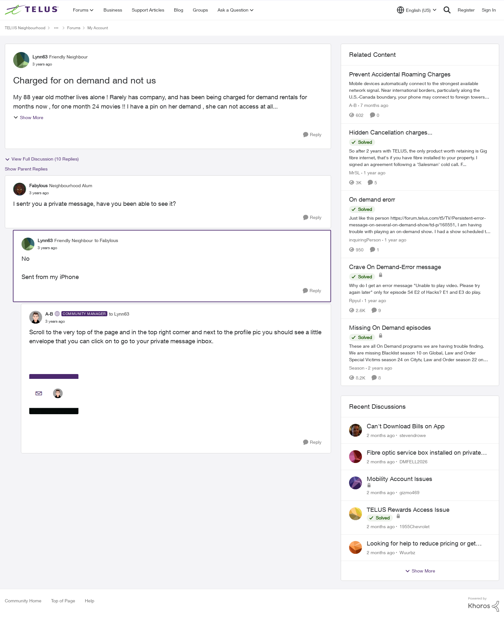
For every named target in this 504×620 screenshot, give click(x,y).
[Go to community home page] (32, 10)
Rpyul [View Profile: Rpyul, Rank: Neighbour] (355, 300)
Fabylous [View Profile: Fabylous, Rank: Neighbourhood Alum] (38, 185)
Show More (28, 117)
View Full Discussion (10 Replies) (42, 159)
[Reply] (312, 134)
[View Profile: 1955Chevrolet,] (355, 513)
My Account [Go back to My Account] (97, 27)
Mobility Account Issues (399, 478)
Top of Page (63, 600)
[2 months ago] (381, 435)
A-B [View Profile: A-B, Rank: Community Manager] (49, 314)
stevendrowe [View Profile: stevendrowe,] (413, 435)
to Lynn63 (119, 314)
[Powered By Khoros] (483, 604)
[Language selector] (416, 10)
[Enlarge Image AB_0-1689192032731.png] (53, 394)
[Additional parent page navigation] (56, 27)
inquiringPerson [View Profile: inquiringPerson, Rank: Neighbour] (365, 239)
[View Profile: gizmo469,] (355, 482)
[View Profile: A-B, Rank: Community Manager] (35, 317)
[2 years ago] (379, 367)
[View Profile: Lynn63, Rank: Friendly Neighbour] (21, 60)
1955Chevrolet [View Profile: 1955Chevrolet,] (414, 526)
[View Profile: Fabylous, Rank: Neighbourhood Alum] (19, 189)
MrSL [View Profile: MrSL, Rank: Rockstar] (354, 172)
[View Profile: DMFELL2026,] (355, 456)
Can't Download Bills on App (406, 426)
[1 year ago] (373, 172)
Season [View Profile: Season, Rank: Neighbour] (356, 367)
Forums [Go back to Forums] (73, 27)
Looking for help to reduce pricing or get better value (421, 543)
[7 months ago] (373, 105)
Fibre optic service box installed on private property (424, 453)
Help (89, 600)
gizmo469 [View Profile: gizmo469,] (409, 492)
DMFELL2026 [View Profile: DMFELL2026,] (414, 461)
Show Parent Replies (26, 168)
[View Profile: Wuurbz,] (355, 547)
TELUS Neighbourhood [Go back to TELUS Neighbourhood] (25, 27)
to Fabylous (106, 240)
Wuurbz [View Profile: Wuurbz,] (407, 552)
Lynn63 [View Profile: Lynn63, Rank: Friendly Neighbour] (40, 56)
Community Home (23, 600)
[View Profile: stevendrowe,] (355, 430)
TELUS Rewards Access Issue (408, 509)
